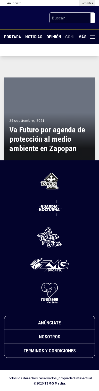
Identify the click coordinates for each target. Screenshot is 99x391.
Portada (12, 36)
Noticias (33, 36)
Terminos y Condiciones (49, 350)
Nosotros (49, 336)
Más (86, 36)
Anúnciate (49, 322)
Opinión (53, 36)
